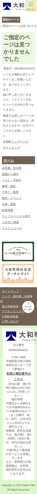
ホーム (8, 160)
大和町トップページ (15, 141)
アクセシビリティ (13, 311)
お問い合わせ (10, 321)
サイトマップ (11, 147)
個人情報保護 (10, 306)
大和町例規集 (10, 316)
